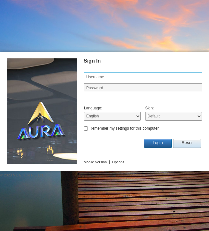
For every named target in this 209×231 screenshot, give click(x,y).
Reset (187, 142)
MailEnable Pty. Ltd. (28, 175)
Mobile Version (95, 162)
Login (158, 142)
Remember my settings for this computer (124, 128)
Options (118, 162)
